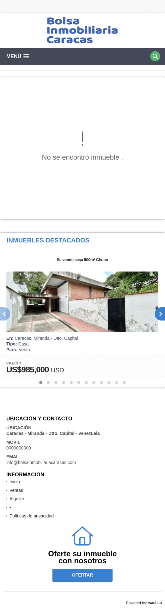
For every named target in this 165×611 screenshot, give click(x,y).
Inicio (14, 481)
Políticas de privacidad (31, 515)
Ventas (16, 490)
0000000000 (18, 447)
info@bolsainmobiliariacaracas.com (41, 462)
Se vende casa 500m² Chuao (82, 259)
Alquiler (16, 498)
